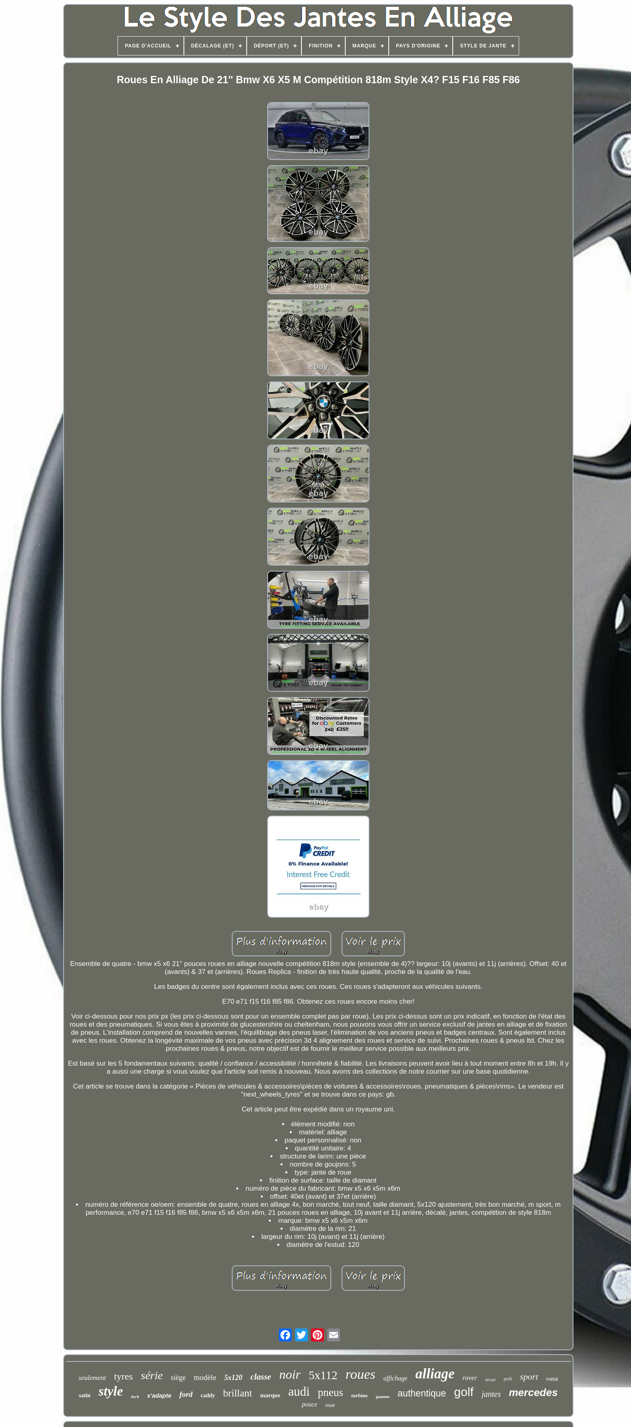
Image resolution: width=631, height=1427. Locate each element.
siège (178, 1378)
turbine (359, 1395)
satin (85, 1395)
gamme (383, 1396)
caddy (208, 1395)
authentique (422, 1393)
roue (330, 1405)
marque (270, 1395)
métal (552, 1379)
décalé (490, 1380)
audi (298, 1391)
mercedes (533, 1392)
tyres (123, 1376)
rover (470, 1378)
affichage (396, 1378)
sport (529, 1377)
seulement (92, 1378)
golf (463, 1391)
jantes (491, 1394)
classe (260, 1377)
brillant (237, 1393)
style (111, 1391)
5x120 (233, 1378)
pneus (330, 1392)
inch (135, 1396)
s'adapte (159, 1395)
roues (360, 1374)
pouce (309, 1404)
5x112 (323, 1375)
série (152, 1375)
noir (290, 1374)
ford (186, 1394)
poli (508, 1379)
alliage (434, 1374)
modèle (205, 1377)
